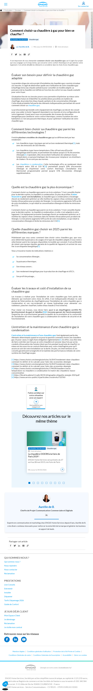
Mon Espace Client (12, 615)
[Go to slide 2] (34, 483)
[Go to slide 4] (42, 483)
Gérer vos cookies (80, 655)
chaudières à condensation (31, 164)
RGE (45, 312)
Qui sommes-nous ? (12, 561)
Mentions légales (19, 651)
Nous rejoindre (10, 565)
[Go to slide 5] (46, 483)
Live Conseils (9, 584)
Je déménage (9, 619)
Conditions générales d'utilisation (39, 651)
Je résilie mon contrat (13, 627)
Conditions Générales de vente (20, 655)
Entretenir (8, 588)
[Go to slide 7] (55, 483)
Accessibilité (67, 655)
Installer (7, 592)
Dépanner (8, 596)
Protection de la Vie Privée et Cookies (66, 651)
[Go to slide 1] (29, 483)
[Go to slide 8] (59, 483)
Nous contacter (10, 569)
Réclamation (9, 573)
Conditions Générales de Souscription (46, 655)
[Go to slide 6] (51, 483)
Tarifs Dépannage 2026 (14, 600)
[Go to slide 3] (38, 483)
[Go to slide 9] (64, 483)
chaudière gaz (34, 105)
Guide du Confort (11, 604)
